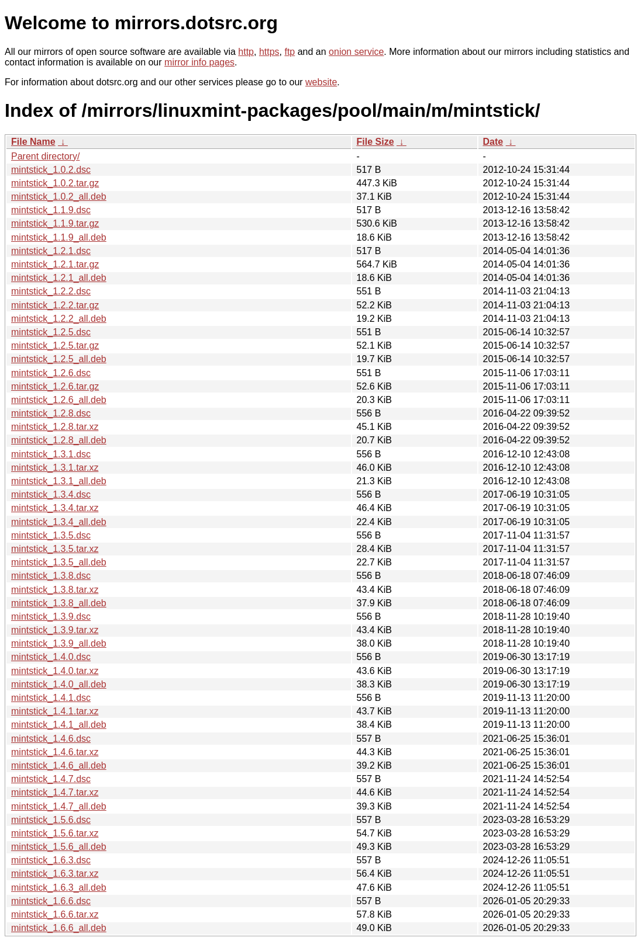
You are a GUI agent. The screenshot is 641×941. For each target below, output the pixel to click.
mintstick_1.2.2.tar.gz (55, 305)
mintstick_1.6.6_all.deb (58, 928)
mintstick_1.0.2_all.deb (58, 197)
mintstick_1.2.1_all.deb (58, 278)
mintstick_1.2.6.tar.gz (55, 386)
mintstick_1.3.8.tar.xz (54, 590)
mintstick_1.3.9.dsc (51, 616)
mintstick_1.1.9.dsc (51, 210)
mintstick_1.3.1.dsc (51, 454)
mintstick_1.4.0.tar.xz (54, 671)
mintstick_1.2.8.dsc (51, 413)
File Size (375, 142)
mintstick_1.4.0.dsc (51, 657)
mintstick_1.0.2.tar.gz (55, 183)
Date (493, 142)
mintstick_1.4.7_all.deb (58, 806)
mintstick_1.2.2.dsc (51, 291)
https (269, 52)
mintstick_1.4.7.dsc (51, 779)
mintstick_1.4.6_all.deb (58, 765)
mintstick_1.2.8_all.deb (58, 440)
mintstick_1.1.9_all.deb (58, 237)
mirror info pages (199, 62)
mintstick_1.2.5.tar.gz (55, 345)
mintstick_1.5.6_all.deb (58, 847)
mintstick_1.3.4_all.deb (58, 522)
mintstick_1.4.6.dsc (51, 739)
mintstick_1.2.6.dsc (51, 373)
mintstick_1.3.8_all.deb (58, 603)
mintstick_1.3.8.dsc (51, 576)
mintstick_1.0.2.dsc (51, 170)
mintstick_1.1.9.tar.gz (55, 223)
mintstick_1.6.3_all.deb (58, 888)
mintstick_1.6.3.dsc (51, 860)
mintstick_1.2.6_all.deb (58, 400)
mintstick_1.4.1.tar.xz (54, 711)
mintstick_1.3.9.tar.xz (54, 630)
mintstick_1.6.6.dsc (51, 901)
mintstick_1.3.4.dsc (51, 494)
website (321, 82)
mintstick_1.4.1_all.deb (58, 725)
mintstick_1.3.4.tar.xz (54, 508)
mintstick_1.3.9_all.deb (58, 643)
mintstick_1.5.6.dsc (51, 820)
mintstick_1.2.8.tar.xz (54, 427)
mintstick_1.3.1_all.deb (58, 481)
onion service (356, 52)
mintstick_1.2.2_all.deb (58, 319)
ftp (289, 52)
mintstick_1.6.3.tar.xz (54, 874)
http (246, 52)
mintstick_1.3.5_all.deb (58, 562)
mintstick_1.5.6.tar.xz (54, 833)
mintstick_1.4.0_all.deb (58, 684)
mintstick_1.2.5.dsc (51, 332)
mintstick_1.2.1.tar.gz (55, 264)
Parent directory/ (45, 156)
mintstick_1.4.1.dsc (51, 698)
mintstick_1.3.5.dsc (51, 535)
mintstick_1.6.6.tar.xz (54, 914)
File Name (33, 142)
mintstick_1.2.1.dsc (51, 251)
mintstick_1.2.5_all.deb (58, 359)
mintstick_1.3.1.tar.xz (54, 468)
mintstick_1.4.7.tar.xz (54, 792)
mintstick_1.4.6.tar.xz (54, 752)
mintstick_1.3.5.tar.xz (54, 549)
